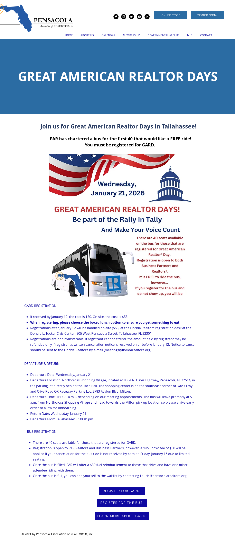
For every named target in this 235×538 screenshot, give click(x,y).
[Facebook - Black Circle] (116, 16)
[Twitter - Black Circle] (131, 16)
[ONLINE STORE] (170, 15)
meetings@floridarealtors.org (127, 350)
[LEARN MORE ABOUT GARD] (122, 516)
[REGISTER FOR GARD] (122, 491)
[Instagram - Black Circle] (123, 16)
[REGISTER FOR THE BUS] (122, 503)
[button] (87, 35)
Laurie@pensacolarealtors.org (163, 476)
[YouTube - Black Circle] (139, 16)
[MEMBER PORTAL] (207, 15)
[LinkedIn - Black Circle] (147, 16)
